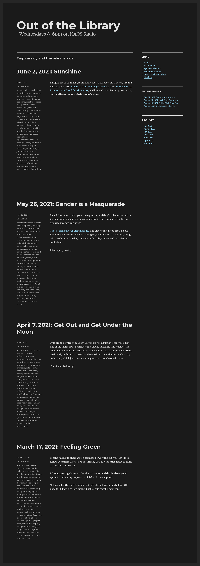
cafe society (31, 368)
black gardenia (23, 468)
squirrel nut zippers (30, 524)
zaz (29, 538)
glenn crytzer (23, 397)
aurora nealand (23, 90)
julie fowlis (30, 489)
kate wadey (33, 154)
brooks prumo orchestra (28, 240)
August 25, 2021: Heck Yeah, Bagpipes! (161, 100)
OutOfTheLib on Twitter (155, 74)
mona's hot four (30, 163)
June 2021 (148, 135)
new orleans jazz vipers (27, 166)
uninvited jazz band (31, 535)
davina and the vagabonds (29, 260)
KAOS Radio (149, 65)
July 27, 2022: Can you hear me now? (160, 97)
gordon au (31, 272)
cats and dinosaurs (29, 376)
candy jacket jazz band (27, 246)
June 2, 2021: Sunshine (49, 71)
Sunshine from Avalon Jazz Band (89, 86)
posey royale (27, 509)
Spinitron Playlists (152, 68)
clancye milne (32, 258)
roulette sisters (30, 515)
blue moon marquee (31, 93)
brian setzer (22, 99)
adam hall (21, 465)
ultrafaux (20, 298)
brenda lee (22, 365)
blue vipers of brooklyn (27, 96)
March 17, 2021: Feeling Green (59, 446)
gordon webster (31, 134)
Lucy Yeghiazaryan (25, 160)
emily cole (28, 125)
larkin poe (21, 157)
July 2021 (148, 132)
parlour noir (30, 417)
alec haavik (31, 465)
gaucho (27, 128)
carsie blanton (23, 252)
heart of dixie (22, 137)
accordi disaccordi (25, 223)
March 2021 (149, 143)
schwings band (32, 290)
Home (147, 63)
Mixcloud (148, 77)
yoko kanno (22, 538)
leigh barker (33, 409)
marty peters (22, 494)
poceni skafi (26, 287)
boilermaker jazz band (27, 237)
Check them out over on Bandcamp (69, 230)
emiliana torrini (23, 388)
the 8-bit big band (31, 529)
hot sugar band (23, 143)
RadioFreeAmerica (152, 71)
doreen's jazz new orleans (28, 119)
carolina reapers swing (27, 249)
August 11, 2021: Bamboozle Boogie (159, 106)
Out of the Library (68, 25)
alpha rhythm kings (32, 225)
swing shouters (23, 526)
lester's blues (32, 157)
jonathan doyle (32, 148)
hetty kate (26, 403)
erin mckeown (30, 391)
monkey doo (35, 494)
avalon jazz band (24, 228)
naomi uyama (23, 503)
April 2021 (148, 140)
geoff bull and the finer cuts (29, 394)
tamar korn (36, 169)
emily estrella (27, 480)
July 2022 (148, 126)
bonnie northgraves (31, 362)
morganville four (24, 497)
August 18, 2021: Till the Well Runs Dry (161, 103)
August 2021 (149, 129)
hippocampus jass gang (27, 140)
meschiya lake (23, 278)
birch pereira (29, 231)
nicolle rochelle (24, 169)
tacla (33, 526)
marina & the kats (24, 411)
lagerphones (31, 275)
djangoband (33, 116)
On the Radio (23, 86)
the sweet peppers (25, 532)
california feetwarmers (27, 243)
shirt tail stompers (24, 293)
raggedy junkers (24, 512)
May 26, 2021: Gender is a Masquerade (71, 204)
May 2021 (148, 138)
